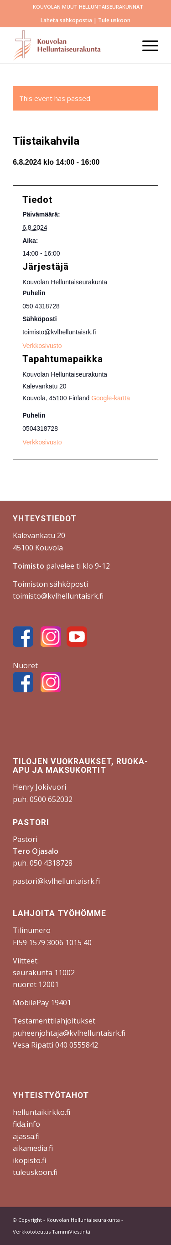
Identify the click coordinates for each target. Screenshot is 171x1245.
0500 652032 (51, 799)
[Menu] (145, 45)
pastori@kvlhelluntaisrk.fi (56, 881)
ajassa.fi (26, 1136)
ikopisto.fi (29, 1160)
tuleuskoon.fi (35, 1172)
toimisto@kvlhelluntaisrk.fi (58, 596)
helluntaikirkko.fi (41, 1112)
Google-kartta (110, 398)
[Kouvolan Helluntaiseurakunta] (71, 45)
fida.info (26, 1124)
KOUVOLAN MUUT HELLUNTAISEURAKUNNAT (88, 6)
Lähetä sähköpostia (66, 20)
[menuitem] (88, 7)
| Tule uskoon (111, 20)
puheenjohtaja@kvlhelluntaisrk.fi (69, 1033)
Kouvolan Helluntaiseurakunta (83, 1219)
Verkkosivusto (42, 442)
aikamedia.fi (33, 1148)
